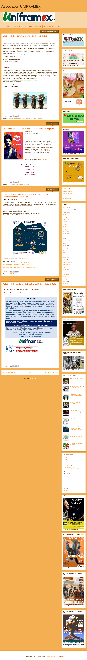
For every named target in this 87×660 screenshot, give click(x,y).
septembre (68, 465)
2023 (65, 460)
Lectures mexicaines (67, 198)
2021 (65, 464)
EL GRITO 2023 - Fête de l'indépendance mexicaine (76, 435)
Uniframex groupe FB (68, 191)
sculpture (65, 281)
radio (64, 279)
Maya (64, 267)
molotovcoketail (51, 656)
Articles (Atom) (33, 378)
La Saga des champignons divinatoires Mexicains (76, 419)
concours (65, 245)
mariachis (65, 252)
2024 (65, 458)
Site (26, 177)
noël (64, 236)
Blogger (63, 656)
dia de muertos (66, 231)
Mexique (28, 118)
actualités (22, 118)
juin (67, 471)
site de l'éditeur (43, 159)
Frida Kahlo (12, 184)
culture (19, 273)
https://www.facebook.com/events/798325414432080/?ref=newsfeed (20, 267)
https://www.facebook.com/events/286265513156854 (16, 264)
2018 (65, 480)
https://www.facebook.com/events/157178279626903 (16, 266)
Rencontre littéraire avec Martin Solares (75, 403)
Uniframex (39, 118)
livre (17, 184)
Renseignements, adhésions (32, 26)
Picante (64, 255)
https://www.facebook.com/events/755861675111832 (16, 263)
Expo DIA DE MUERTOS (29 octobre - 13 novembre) (76, 411)
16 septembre (66, 224)
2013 (65, 490)
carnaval (65, 276)
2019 (65, 478)
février (67, 473)
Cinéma (15, 273)
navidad (64, 233)
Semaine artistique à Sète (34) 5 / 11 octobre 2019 (77, 387)
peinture (65, 271)
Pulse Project (66, 274)
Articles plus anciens (51, 372)
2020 (65, 476)
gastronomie (66, 240)
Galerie (59, 26)
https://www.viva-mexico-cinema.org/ (32, 258)
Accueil (7, 26)
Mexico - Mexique (67, 196)
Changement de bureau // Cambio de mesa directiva (25, 36)
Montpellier (33, 118)
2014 (65, 488)
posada (64, 248)
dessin (64, 250)
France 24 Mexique (67, 193)
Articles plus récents (9, 372)
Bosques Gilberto (67, 262)
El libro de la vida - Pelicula (76, 378)
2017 (65, 482)
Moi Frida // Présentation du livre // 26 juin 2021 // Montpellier (28, 128)
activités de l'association (14, 118)
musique (65, 229)
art (8, 184)
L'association (16, 26)
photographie (66, 257)
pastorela (65, 269)
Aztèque (65, 259)
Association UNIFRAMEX (21, 6)
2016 (65, 484)
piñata (64, 221)
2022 (65, 462)
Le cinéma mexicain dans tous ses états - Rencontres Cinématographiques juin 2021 (25, 195)
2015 (65, 486)
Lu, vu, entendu (48, 26)
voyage (64, 283)
